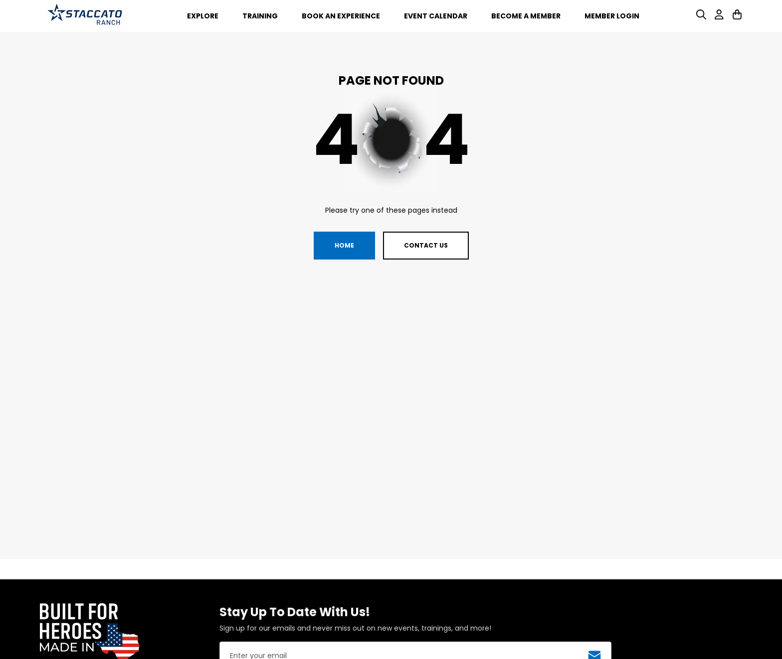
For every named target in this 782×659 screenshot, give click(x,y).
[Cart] (737, 16)
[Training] (260, 15)
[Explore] (202, 15)
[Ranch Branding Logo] (85, 15)
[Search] (701, 16)
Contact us (426, 245)
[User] (719, 16)
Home (344, 245)
